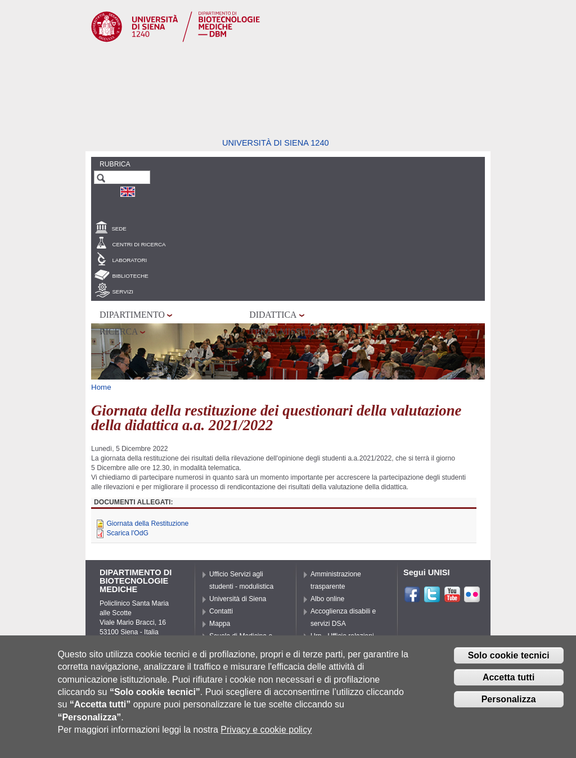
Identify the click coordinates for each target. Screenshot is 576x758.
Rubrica (115, 164)
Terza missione (285, 331)
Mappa (219, 624)
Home (101, 387)
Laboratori (129, 260)
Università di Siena (237, 599)
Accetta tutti (508, 677)
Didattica (272, 314)
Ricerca (119, 331)
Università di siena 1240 (275, 142)
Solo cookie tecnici (509, 655)
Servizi (122, 291)
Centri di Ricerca (138, 244)
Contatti (221, 611)
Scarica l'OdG (127, 533)
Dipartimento (132, 314)
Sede (118, 228)
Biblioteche (130, 276)
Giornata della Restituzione (147, 523)
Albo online (327, 599)
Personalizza (509, 699)
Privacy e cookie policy (266, 729)
